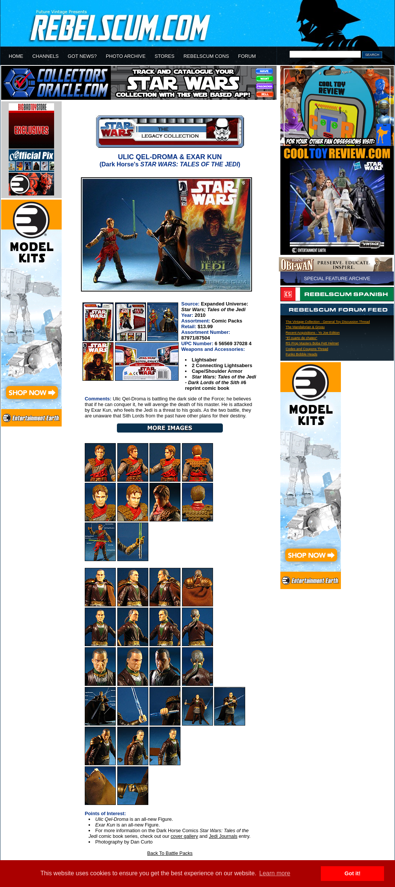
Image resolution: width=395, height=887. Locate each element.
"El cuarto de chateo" (301, 338)
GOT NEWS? (82, 56)
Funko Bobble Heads (301, 354)
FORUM (247, 56)
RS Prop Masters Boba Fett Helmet (312, 343)
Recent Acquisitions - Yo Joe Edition (313, 333)
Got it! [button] (353, 873)
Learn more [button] (274, 873)
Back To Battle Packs (170, 853)
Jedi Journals (223, 836)
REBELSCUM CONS (206, 56)
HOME (16, 56)
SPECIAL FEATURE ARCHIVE (337, 278)
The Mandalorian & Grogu (305, 327)
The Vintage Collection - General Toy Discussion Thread (328, 322)
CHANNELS (45, 56)
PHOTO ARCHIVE (126, 56)
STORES (164, 56)
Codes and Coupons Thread (307, 349)
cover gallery (184, 836)
